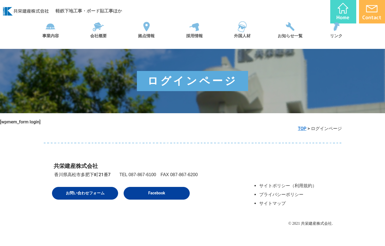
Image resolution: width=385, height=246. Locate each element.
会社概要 (98, 42)
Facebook (156, 193)
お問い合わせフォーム (85, 193)
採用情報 (194, 42)
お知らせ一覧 (290, 42)
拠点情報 (146, 42)
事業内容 (50, 42)
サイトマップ (272, 203)
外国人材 (242, 42)
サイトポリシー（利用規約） (288, 185)
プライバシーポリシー (281, 194)
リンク (336, 42)
